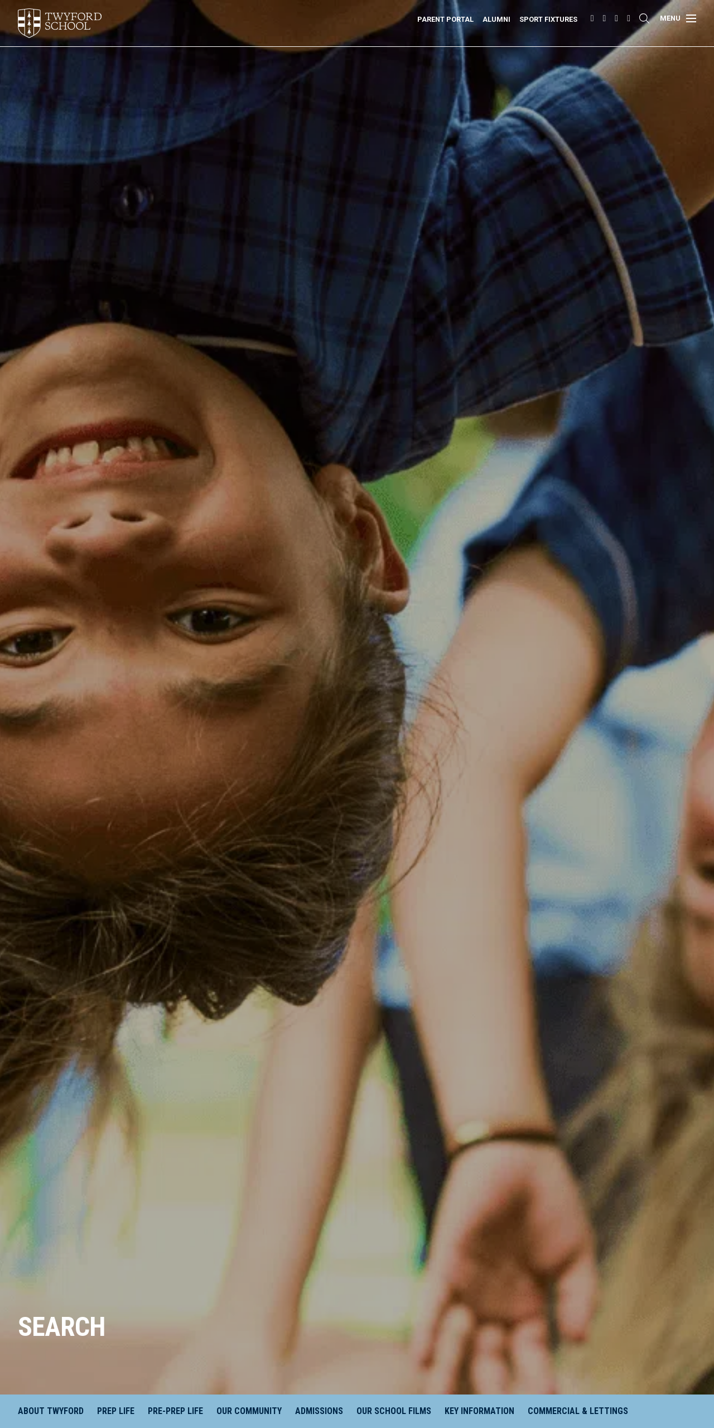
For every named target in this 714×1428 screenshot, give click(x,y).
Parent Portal (445, 19)
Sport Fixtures (548, 19)
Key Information (479, 1411)
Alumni (496, 19)
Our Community (249, 1411)
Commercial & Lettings (578, 1411)
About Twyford (51, 1411)
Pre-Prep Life (175, 1411)
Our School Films (393, 1411)
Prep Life (115, 1411)
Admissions (319, 1411)
